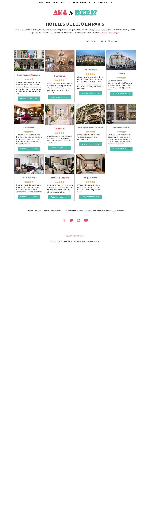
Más (92, 2)
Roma (55, 3)
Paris (48, 3)
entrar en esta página (111, 32)
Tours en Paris (79, 3)
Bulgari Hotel (90, 177)
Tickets (66, 2)
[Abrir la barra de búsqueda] (111, 2)
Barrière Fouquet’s (59, 178)
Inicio (40, 3)
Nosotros (102, 3)
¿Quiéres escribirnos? (75, 236)
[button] (102, 41)
